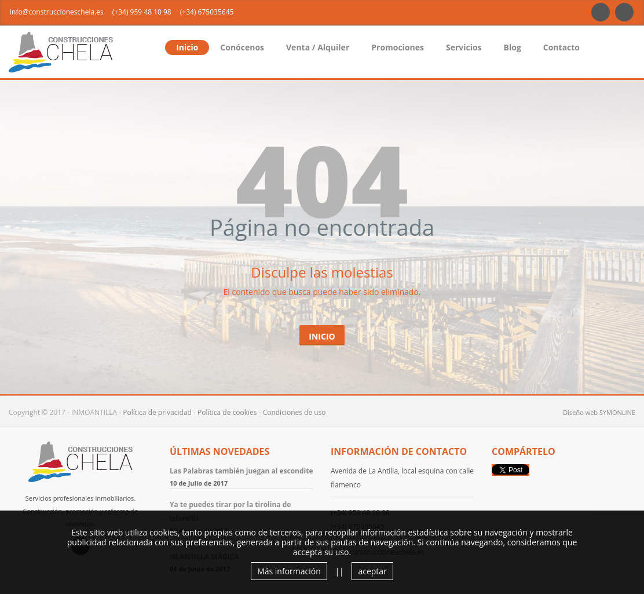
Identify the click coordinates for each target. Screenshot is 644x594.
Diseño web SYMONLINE (599, 412)
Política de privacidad (157, 412)
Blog (512, 47)
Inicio (187, 47)
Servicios (464, 47)
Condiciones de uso (294, 412)
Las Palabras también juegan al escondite (241, 471)
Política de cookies (227, 412)
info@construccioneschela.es (57, 12)
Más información (289, 571)
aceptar (372, 571)
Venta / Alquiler (317, 47)
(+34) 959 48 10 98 (142, 12)
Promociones (397, 47)
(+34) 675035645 (207, 12)
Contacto (561, 47)
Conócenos (242, 47)
